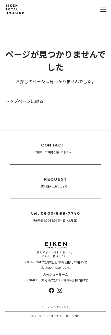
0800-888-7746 (58, 268)
